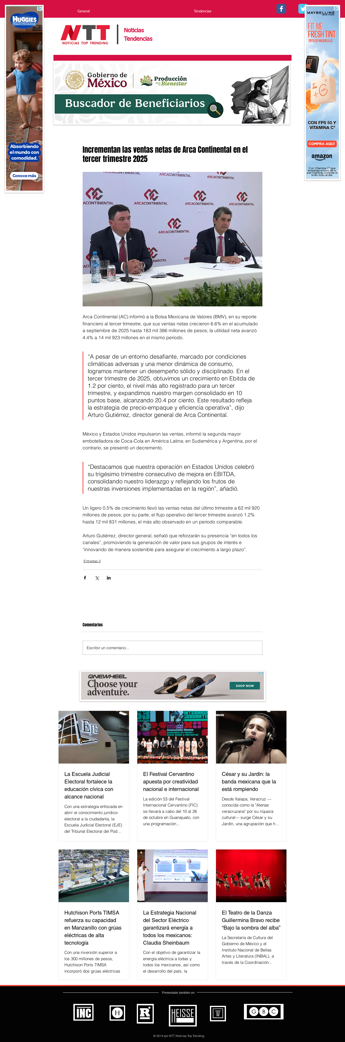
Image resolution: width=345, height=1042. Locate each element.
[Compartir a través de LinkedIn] (108, 577)
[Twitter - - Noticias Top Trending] (303, 9)
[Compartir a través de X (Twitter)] (97, 577)
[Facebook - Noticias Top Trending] (281, 9)
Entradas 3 (92, 561)
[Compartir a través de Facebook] (85, 577)
